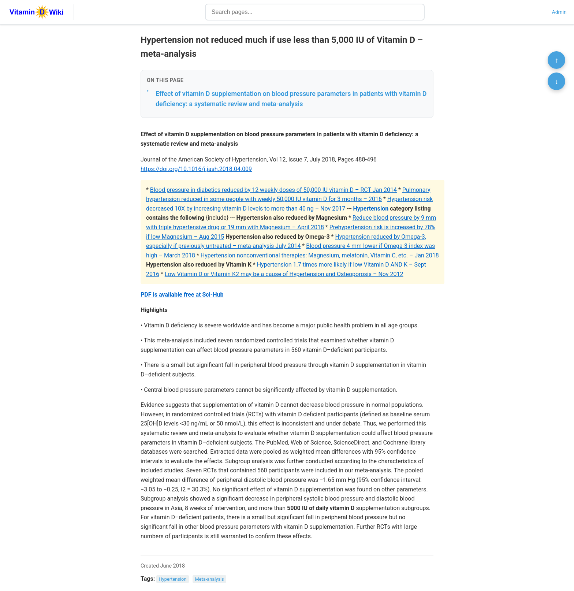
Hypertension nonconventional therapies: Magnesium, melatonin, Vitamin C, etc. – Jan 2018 (320, 255)
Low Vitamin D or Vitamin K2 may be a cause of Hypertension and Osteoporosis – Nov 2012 (284, 274)
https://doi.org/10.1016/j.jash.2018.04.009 (196, 169)
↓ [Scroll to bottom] (556, 81)
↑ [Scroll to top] (556, 60)
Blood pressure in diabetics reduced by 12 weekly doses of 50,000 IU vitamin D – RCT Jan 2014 (273, 189)
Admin (559, 12)
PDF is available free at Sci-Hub (182, 294)
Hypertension (370, 208)
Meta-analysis (209, 579)
